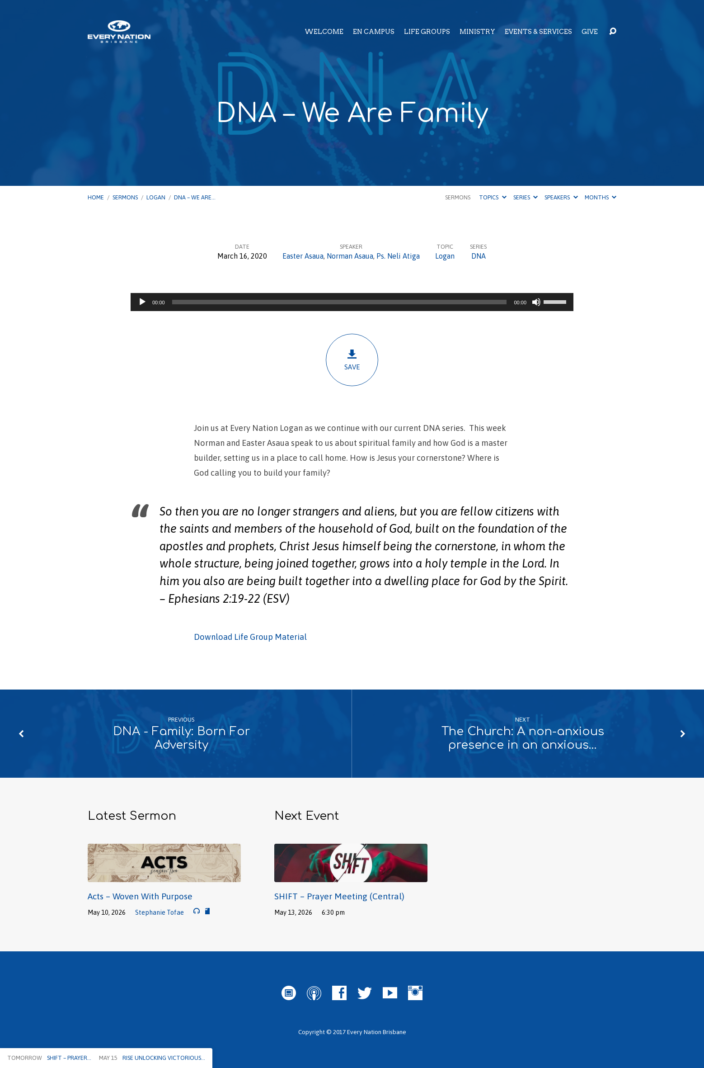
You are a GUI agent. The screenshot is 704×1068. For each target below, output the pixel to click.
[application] (352, 302)
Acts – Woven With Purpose (140, 896)
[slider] (339, 302)
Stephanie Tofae (159, 912)
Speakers (560, 197)
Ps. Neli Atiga (398, 256)
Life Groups (427, 31)
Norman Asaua (350, 256)
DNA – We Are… (195, 197)
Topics (492, 197)
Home (96, 197)
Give (590, 31)
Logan (155, 197)
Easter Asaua (303, 256)
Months (600, 197)
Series (525, 197)
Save (352, 360)
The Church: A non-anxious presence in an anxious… (522, 738)
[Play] (142, 302)
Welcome (324, 31)
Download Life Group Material (250, 637)
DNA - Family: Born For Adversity (181, 738)
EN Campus (373, 31)
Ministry (477, 31)
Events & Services (538, 31)
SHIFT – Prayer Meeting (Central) (339, 896)
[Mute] (536, 302)
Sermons (125, 197)
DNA (478, 256)
